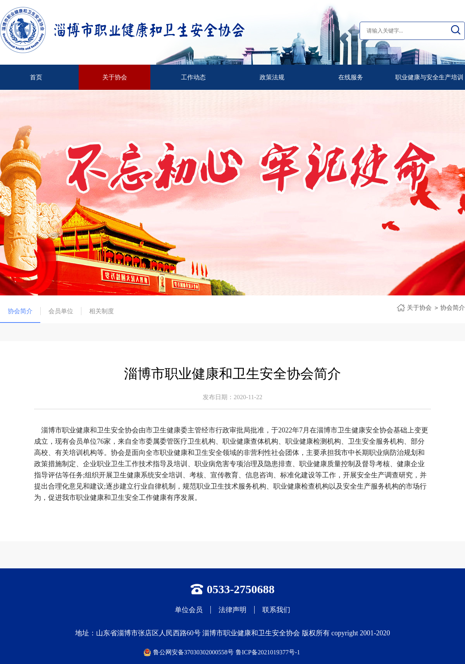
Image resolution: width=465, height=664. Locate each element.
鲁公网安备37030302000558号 (193, 652)
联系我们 (276, 610)
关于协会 (114, 77)
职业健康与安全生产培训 (429, 77)
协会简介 (20, 311)
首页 (36, 77)
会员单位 (60, 311)
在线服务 (350, 77)
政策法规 (272, 77)
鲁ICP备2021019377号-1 (268, 652)
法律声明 (232, 610)
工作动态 (193, 77)
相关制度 (101, 311)
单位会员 (189, 610)
